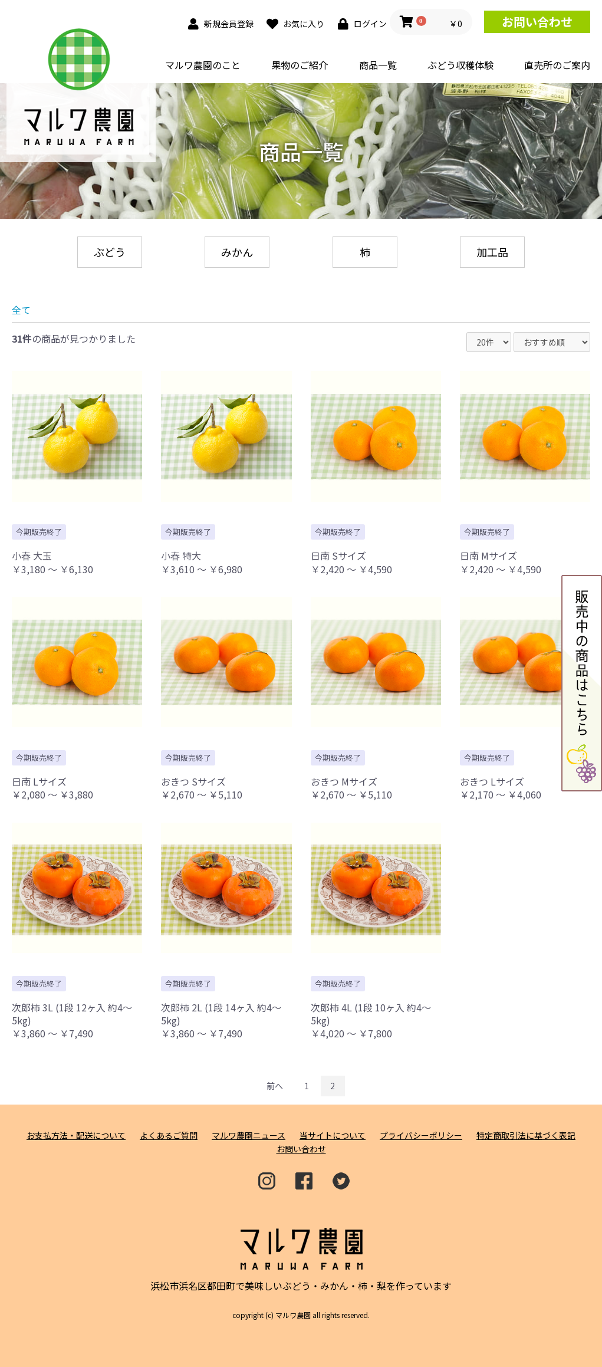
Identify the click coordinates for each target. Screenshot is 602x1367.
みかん (237, 251)
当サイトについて (333, 1135)
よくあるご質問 (169, 1135)
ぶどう (110, 251)
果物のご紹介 (299, 65)
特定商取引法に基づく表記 (525, 1135)
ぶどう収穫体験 (460, 65)
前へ (275, 1086)
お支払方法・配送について (76, 1135)
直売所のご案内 (557, 65)
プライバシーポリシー (421, 1135)
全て (21, 310)
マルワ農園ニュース (248, 1135)
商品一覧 (378, 65)
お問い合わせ (537, 21)
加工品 (492, 251)
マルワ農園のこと (203, 65)
